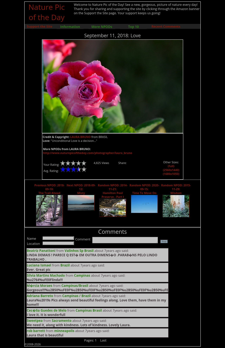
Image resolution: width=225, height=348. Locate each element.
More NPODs (101, 26)
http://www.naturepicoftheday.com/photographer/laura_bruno (87, 153)
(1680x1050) (171, 174)
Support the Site (39, 26)
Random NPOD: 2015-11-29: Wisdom (176, 189)
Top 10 (133, 26)
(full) (171, 166)
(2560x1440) (171, 170)
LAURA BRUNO (80, 137)
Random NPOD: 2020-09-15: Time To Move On (144, 189)
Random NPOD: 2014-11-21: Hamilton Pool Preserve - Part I (113, 191)
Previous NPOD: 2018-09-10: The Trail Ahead (49, 189)
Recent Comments (165, 26)
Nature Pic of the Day (46, 12)
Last (103, 340)
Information (70, 26)
